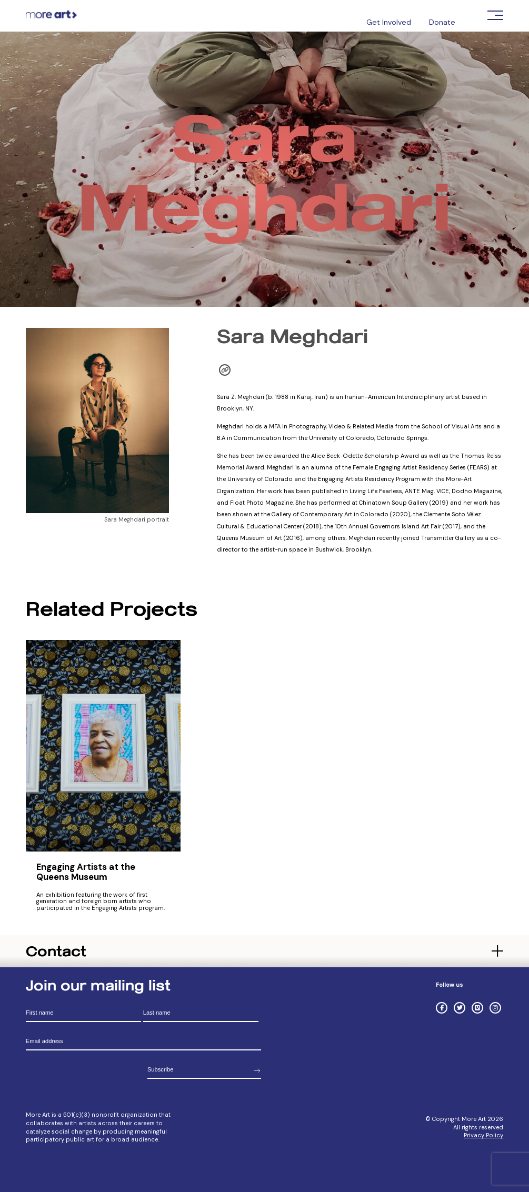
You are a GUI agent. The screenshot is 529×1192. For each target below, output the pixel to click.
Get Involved (388, 22)
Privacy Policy (483, 1135)
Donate (442, 22)
